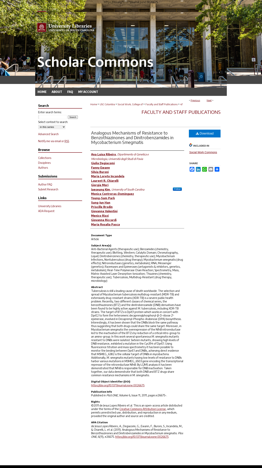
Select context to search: (53, 122)
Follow (177, 189)
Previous (195, 100)
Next (209, 100)
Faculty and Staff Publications (161, 104)
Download (205, 133)
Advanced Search (48, 134)
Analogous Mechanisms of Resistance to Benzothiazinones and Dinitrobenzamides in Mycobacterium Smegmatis (132, 137)
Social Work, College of (130, 104)
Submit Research (48, 189)
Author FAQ (45, 184)
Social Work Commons (203, 152)
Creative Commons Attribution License (142, 409)
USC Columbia (107, 104)
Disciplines (44, 162)
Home (93, 104)
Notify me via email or (53, 141)
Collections (44, 158)
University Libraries (49, 206)
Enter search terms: (50, 112)
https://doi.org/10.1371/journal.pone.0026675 (117, 385)
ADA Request (46, 211)
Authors (43, 167)
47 (181, 104)
